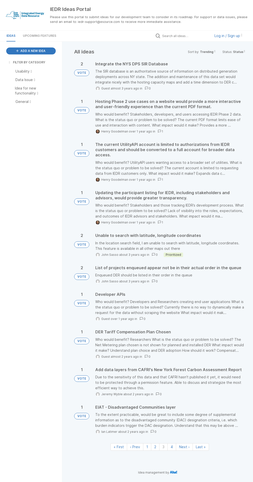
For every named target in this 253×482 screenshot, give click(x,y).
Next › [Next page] (184, 447)
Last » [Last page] (201, 447)
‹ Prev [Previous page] (135, 447)
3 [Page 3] (163, 447)
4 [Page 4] (172, 447)
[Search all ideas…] (185, 36)
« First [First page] (119, 447)
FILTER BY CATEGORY (26, 62)
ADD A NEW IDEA (31, 51)
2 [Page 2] (155, 447)
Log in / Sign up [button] (228, 36)
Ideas (10, 36)
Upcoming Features (39, 36)
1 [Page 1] (147, 447)
